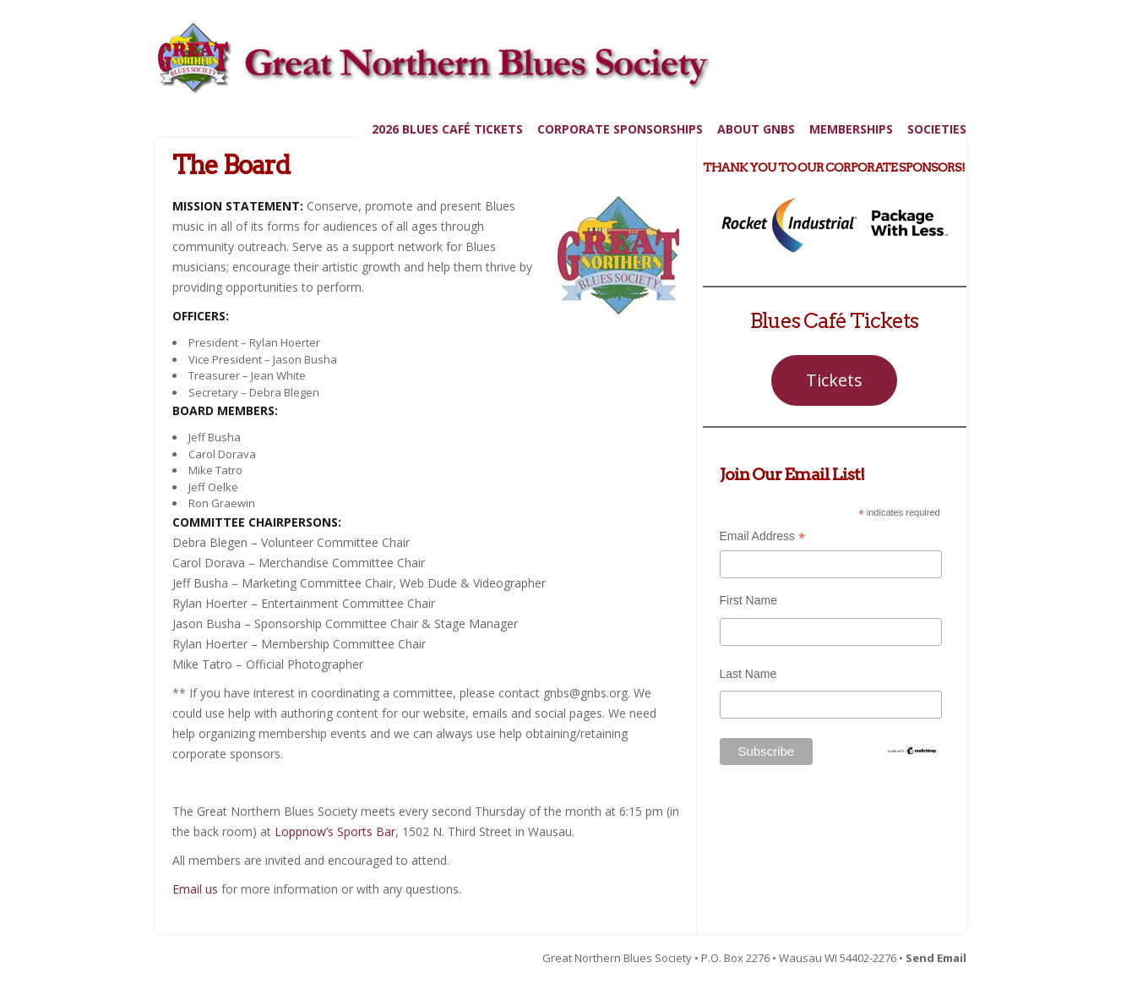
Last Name (748, 674)
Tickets (834, 380)
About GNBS (756, 129)
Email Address (763, 538)
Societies (936, 129)
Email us (195, 889)
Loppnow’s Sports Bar (335, 831)
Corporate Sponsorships (620, 129)
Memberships (851, 129)
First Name (748, 600)
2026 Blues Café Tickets (447, 129)
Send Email (936, 957)
